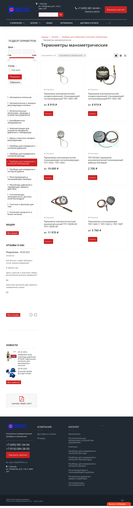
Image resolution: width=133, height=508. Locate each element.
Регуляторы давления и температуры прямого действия (20, 186)
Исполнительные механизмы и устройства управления (81, 440)
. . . (107, 23)
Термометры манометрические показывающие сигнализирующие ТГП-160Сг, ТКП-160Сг (61, 160)
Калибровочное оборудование (16, 121)
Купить (48, 114)
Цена (10, 47)
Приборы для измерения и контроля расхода (21, 154)
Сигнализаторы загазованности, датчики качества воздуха (19, 196)
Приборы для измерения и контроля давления (21, 147)
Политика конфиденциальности (19, 501)
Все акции (12, 233)
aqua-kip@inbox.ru (18, 462)
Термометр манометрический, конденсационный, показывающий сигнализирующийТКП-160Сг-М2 (106, 96)
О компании (16, 23)
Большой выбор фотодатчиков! (25, 372)
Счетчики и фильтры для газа (21, 205)
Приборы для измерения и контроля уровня (21, 170)
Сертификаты (66, 23)
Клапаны (72, 447)
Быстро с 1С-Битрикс (117, 504)
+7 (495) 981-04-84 (89, 8)
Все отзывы (13, 314)
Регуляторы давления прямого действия (79, 477)
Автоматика (74, 434)
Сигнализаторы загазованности (76, 484)
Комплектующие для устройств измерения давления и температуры (20, 130)
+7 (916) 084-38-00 (17, 448)
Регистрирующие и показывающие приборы (19, 178)
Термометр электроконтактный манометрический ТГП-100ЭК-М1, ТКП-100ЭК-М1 (61, 224)
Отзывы (41, 438)
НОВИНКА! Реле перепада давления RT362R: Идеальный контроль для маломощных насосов (27, 360)
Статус (11, 66)
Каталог (34, 23)
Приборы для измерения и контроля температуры (21, 162)
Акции (49, 23)
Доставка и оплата (89, 23)
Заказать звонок (92, 11)
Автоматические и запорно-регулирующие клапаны (22, 104)
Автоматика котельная (20, 97)
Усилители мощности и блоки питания (20, 213)
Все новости (13, 382)
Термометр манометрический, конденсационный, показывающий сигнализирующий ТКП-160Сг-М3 (62, 96)
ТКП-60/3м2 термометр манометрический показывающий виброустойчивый (105, 160)
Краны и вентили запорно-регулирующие (21, 139)
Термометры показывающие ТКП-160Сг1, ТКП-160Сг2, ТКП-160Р (105, 222)
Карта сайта (38, 501)
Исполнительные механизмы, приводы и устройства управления (19, 113)
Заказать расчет (116, 9)
